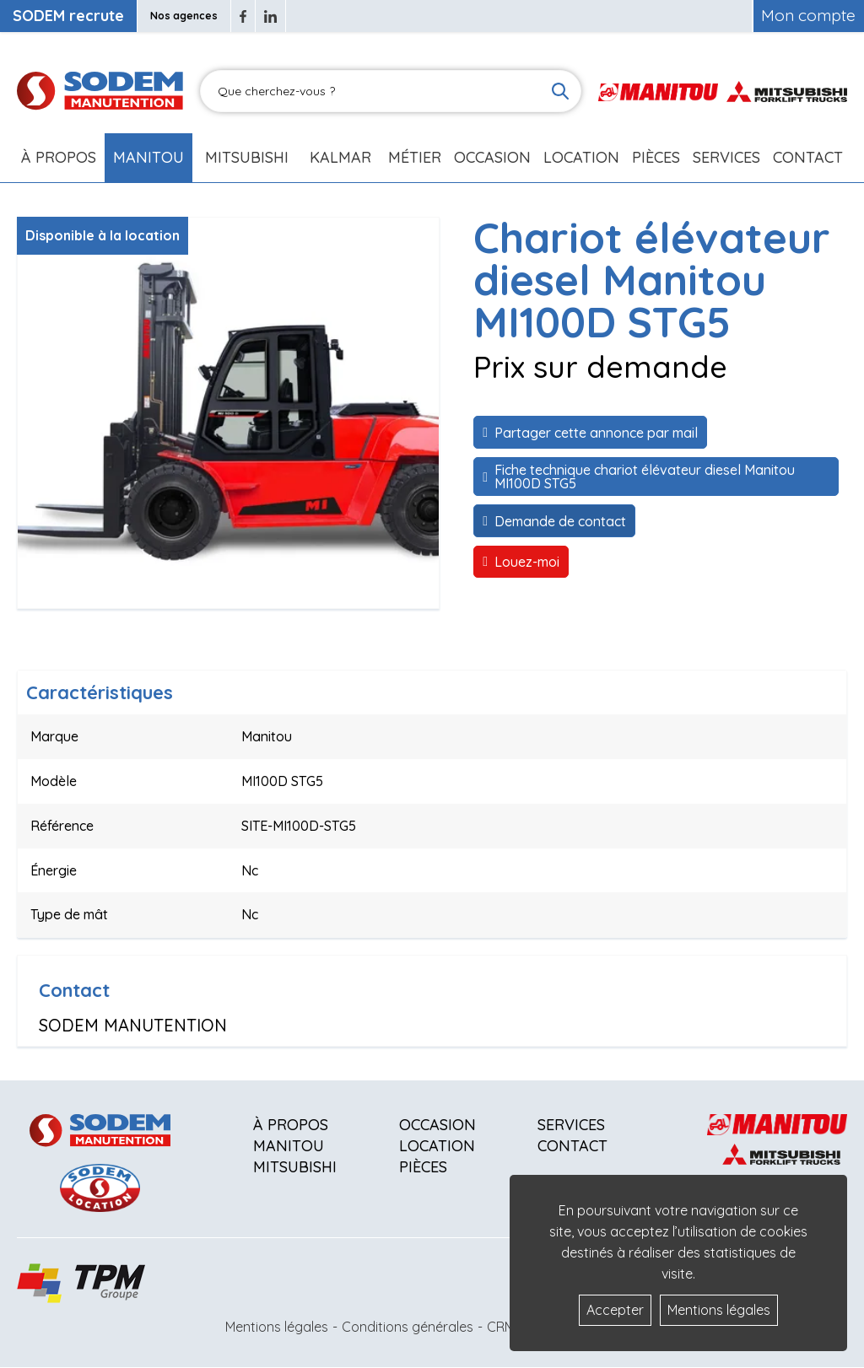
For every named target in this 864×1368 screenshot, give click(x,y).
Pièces (423, 1167)
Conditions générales (407, 1326)
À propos (290, 1124)
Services (571, 1124)
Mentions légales (276, 1326)
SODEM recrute (68, 15)
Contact (808, 157)
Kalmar (340, 157)
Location (581, 157)
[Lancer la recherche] (560, 91)
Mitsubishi (247, 157)
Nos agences (184, 15)
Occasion (492, 157)
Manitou (148, 157)
